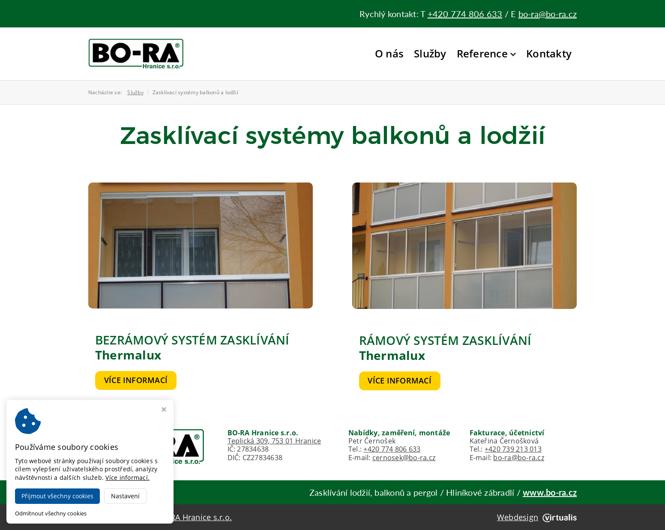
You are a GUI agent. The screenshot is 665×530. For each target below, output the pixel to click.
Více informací (136, 380)
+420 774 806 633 (465, 14)
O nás (389, 53)
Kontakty (549, 53)
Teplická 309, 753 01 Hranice (274, 441)
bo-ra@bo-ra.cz (547, 14)
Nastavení (125, 496)
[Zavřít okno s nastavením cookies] (164, 410)
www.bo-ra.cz (550, 492)
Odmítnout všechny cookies (51, 513)
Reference (486, 53)
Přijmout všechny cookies (57, 496)
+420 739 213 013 (513, 449)
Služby (430, 53)
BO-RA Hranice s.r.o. (194, 517)
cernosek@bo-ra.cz (403, 457)
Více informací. (127, 477)
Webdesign (537, 517)
